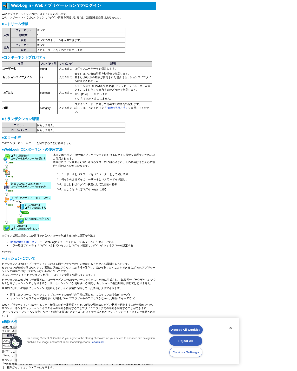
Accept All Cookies (185, 329)
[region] (127, 341)
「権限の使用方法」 (116, 107)
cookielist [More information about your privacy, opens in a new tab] (98, 342)
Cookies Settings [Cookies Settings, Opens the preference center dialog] (186, 352)
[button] (15, 342)
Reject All (185, 341)
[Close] (230, 327)
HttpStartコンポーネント (25, 241)
